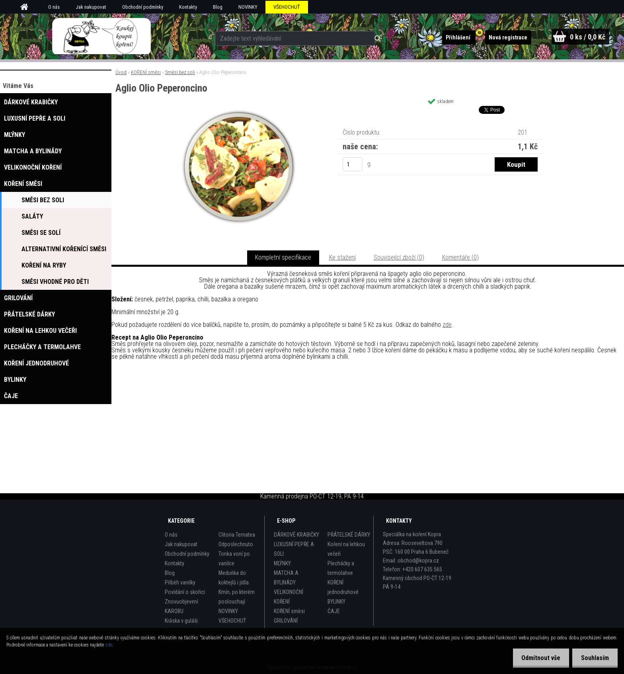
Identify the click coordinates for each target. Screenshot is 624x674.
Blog (217, 7)
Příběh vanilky (180, 582)
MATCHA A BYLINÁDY (286, 578)
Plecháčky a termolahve (341, 568)
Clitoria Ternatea (236, 534)
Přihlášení (456, 37)
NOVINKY (247, 7)
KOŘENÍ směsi (146, 72)
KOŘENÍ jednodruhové (343, 587)
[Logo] (101, 36)
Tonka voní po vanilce (234, 559)
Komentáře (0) (460, 257)
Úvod (121, 72)
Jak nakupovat (91, 7)
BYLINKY (336, 601)
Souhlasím (594, 658)
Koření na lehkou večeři (346, 549)
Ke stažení (342, 257)
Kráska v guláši (181, 620)
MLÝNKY (282, 563)
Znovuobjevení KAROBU (181, 606)
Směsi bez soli (180, 72)
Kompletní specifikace (283, 257)
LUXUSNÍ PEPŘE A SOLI (294, 549)
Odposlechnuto (235, 544)
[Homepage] (27, 7)
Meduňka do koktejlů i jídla (233, 578)
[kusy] (353, 164)
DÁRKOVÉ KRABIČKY (296, 534)
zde (447, 324)
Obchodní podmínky (142, 7)
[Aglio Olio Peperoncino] (238, 112)
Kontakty (188, 7)
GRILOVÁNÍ (286, 620)
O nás (54, 7)
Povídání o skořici (185, 592)
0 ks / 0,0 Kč (587, 37)
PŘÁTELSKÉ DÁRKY (349, 534)
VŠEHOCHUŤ (286, 7)
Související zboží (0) (399, 257)
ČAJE (334, 611)
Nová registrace (506, 37)
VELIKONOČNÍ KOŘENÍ (288, 597)
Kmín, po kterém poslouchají (236, 597)
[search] (371, 36)
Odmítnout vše (537, 658)
